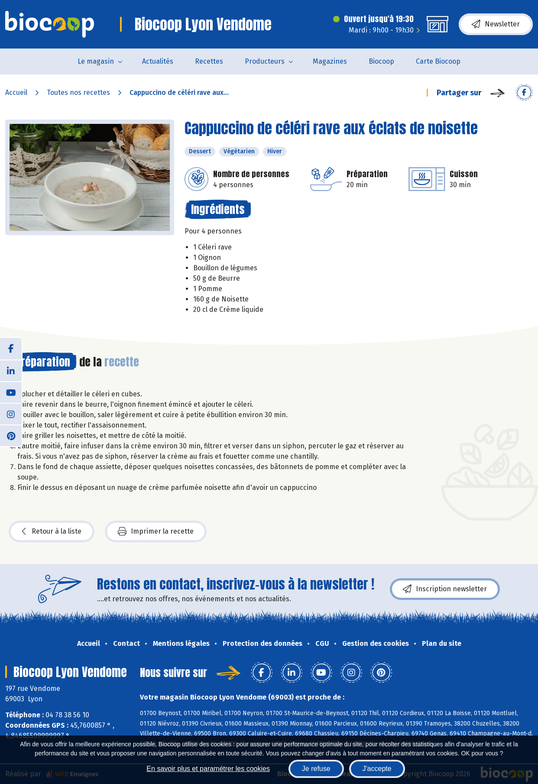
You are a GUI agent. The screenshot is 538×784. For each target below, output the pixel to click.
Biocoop (381, 61)
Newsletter (496, 24)
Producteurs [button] (265, 61)
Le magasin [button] (96, 61)
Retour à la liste (51, 531)
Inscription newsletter (445, 589)
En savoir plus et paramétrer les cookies (208, 768)
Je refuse (316, 768)
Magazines (330, 61)
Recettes (209, 61)
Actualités (157, 61)
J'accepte (377, 768)
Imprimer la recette (156, 531)
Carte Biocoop (438, 61)
